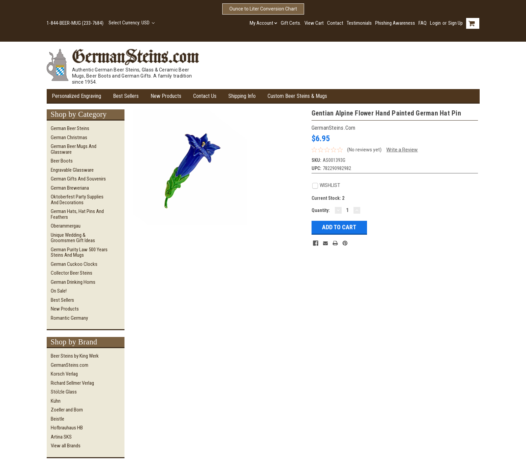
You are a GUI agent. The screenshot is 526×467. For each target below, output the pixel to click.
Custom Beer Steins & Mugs (297, 96)
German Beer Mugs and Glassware (73, 149)
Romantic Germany (69, 318)
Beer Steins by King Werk (75, 356)
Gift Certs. (291, 23)
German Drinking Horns (73, 282)
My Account (263, 23)
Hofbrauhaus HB (67, 428)
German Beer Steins (70, 128)
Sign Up (455, 23)
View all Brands (66, 446)
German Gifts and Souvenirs (78, 179)
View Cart (314, 23)
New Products (166, 96)
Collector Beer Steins (71, 273)
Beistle (57, 419)
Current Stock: (328, 198)
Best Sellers (126, 96)
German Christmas (69, 137)
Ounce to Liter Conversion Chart (263, 9)
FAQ (422, 23)
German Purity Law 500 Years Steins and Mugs (79, 252)
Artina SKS (61, 437)
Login (435, 23)
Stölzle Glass (64, 392)
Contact (335, 23)
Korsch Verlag (64, 374)
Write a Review (402, 149)
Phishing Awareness (395, 23)
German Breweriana (70, 188)
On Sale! (59, 291)
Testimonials (359, 23)
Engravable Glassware (72, 170)
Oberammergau (66, 226)
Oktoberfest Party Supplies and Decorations (77, 200)
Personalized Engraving (76, 96)
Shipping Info (242, 96)
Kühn (56, 401)
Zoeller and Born (67, 410)
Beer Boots (62, 161)
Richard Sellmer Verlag (72, 383)
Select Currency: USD (132, 23)
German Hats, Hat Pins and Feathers (77, 214)
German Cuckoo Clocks (74, 264)
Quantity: (321, 210)
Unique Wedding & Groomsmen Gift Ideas (73, 238)
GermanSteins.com (69, 365)
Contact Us (204, 96)
